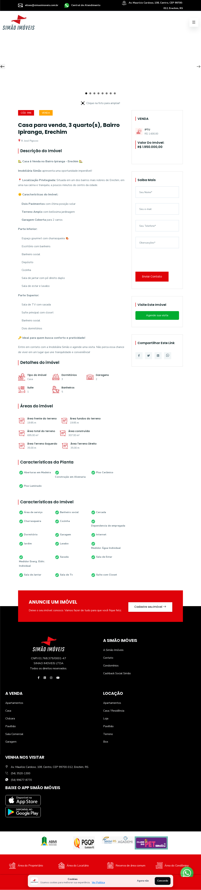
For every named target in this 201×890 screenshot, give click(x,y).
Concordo (162, 880)
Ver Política (98, 882)
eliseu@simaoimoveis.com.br (39, 5)
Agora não (143, 880)
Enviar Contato (153, 277)
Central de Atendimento (84, 5)
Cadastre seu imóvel (148, 606)
